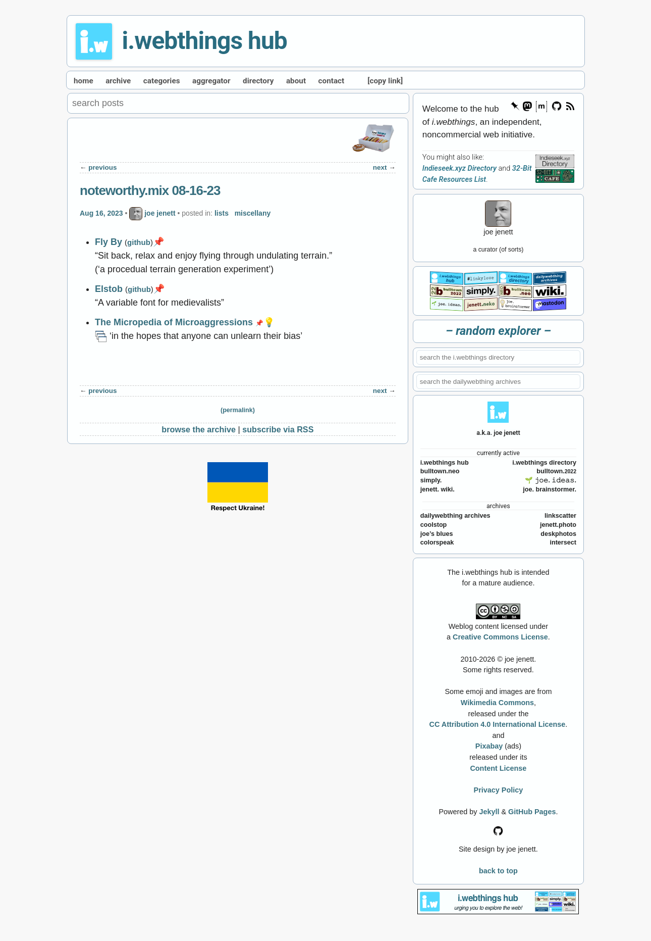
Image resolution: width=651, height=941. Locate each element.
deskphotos (558, 533)
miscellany (253, 213)
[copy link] (385, 80)
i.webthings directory (544, 462)
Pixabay (489, 746)
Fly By (108, 242)
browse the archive (198, 429)
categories (161, 80)
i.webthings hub (204, 40)
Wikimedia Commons (497, 703)
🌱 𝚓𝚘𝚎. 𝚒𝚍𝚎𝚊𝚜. (550, 480)
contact (331, 80)
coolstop (433, 524)
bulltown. (556, 471)
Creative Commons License (500, 637)
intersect (563, 542)
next (380, 167)
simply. (431, 480)
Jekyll (489, 812)
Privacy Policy (498, 790)
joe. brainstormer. (549, 489)
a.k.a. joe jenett (498, 432)
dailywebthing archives (455, 515)
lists (221, 213)
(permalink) (238, 410)
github (138, 242)
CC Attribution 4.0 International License (497, 724)
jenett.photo (558, 524)
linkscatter (560, 515)
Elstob (109, 289)
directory (258, 80)
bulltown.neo (440, 471)
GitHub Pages (532, 812)
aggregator (211, 80)
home (83, 80)
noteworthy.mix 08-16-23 (150, 190)
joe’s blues (436, 533)
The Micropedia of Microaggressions (174, 322)
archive (118, 80)
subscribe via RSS (277, 429)
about (296, 80)
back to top (498, 871)
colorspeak (437, 542)
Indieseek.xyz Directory (459, 168)
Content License (498, 768)
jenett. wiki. (437, 489)
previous (102, 167)
